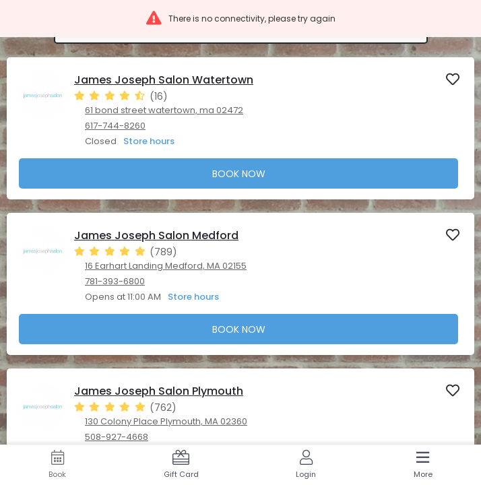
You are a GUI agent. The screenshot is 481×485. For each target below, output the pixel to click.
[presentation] (240, 128)
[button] (240, 18)
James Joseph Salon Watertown (163, 80)
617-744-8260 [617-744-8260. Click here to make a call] (115, 125)
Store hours (148, 141)
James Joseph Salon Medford (156, 235)
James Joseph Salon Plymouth (158, 391)
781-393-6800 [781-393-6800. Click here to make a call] (115, 281)
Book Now (238, 174)
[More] (423, 465)
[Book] (57, 465)
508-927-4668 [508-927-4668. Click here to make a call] (116, 436)
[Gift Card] (181, 465)
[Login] (306, 465)
